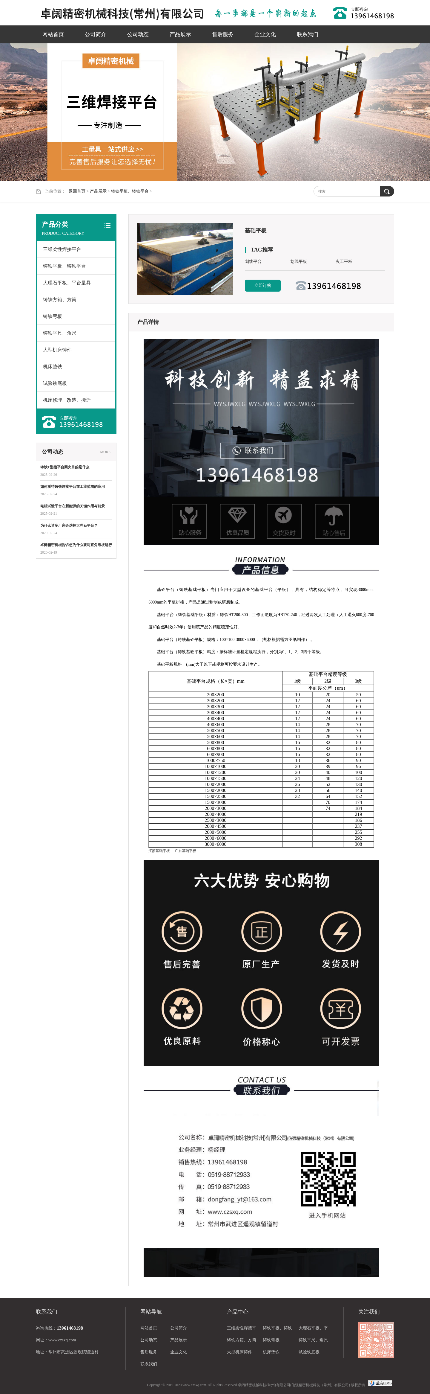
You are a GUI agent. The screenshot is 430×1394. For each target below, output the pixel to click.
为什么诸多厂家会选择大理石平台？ (69, 525)
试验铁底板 (55, 383)
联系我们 (307, 34)
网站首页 (53, 34)
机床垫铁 (52, 366)
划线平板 (298, 261)
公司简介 (95, 34)
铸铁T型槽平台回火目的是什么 (64, 467)
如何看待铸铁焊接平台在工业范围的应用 (72, 487)
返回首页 (77, 191)
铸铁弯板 (52, 316)
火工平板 (344, 261)
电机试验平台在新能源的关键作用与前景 (72, 506)
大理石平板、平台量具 (67, 282)
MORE (105, 452)
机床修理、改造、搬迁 (67, 400)
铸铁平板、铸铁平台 (130, 191)
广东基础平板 (185, 851)
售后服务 (223, 34)
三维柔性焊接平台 (62, 249)
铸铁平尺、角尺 (59, 333)
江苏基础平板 (159, 851)
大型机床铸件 (57, 349)
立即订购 (262, 285)
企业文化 (265, 34)
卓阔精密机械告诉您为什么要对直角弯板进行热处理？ (76, 545)
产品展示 (180, 34)
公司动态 (138, 34)
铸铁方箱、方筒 (59, 299)
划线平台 (253, 261)
